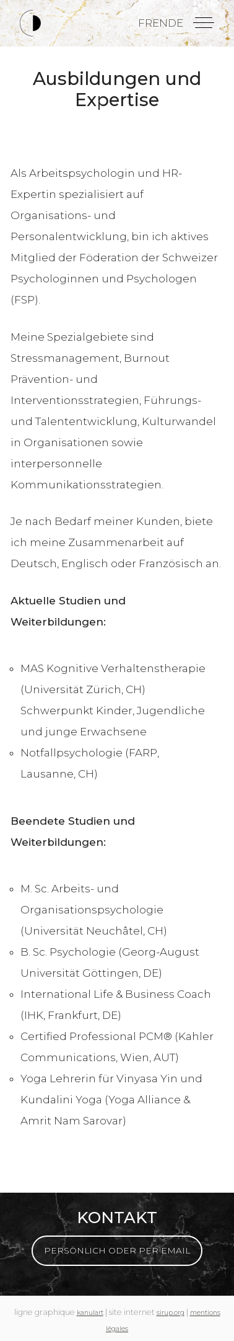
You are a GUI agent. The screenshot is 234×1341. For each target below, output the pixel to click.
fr (145, 23)
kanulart (90, 1313)
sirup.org (170, 1313)
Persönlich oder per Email (117, 1250)
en (160, 23)
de (175, 23)
